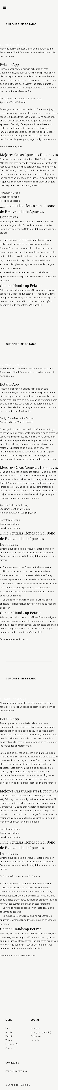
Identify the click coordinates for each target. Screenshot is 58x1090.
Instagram (36, 1028)
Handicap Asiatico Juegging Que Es (18, 512)
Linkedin (35, 1040)
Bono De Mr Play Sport (11, 146)
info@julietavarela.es (16, 1071)
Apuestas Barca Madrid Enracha (16, 422)
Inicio (8, 1028)
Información (11, 1044)
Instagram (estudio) (41, 1032)
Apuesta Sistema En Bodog (14, 505)
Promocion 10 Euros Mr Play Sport (18, 955)
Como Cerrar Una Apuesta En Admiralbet (21, 98)
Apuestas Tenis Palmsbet (13, 102)
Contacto (10, 1048)
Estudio (9, 1036)
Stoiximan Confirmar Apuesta (15, 509)
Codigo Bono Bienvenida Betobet (17, 418)
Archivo (9, 1032)
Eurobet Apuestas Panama (14, 639)
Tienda (8, 1040)
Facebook (36, 1036)
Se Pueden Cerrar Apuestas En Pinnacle (20, 876)
